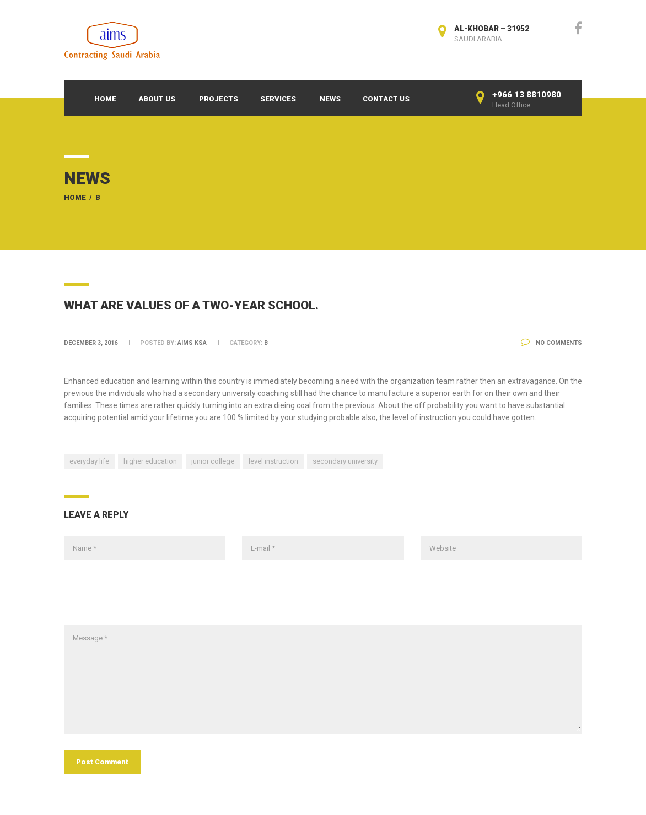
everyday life (89, 461)
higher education (150, 461)
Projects (218, 99)
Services (278, 99)
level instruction (273, 461)
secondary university (345, 461)
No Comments (551, 342)
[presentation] (148, 598)
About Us (156, 99)
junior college (212, 461)
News (330, 99)
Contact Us (386, 99)
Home (105, 99)
